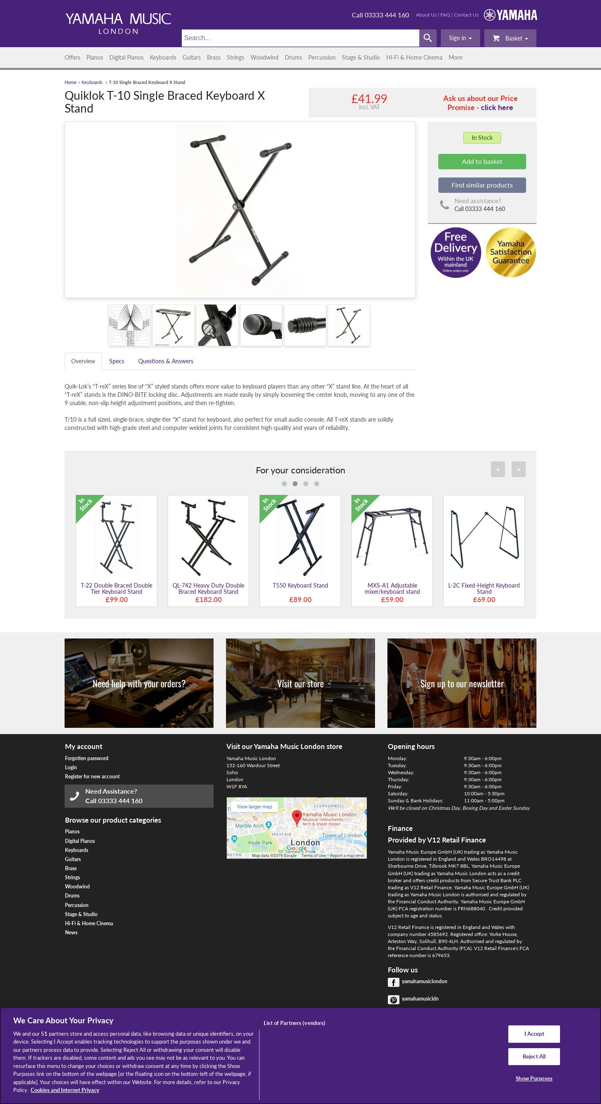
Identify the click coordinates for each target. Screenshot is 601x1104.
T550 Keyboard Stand (300, 585)
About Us (426, 15)
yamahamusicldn (420, 999)
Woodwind (264, 57)
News (71, 932)
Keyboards (163, 57)
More (455, 57)
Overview (83, 361)
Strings (235, 57)
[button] (460, 38)
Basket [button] (510, 38)
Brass (214, 57)
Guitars (192, 57)
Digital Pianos (126, 57)
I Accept (534, 1033)
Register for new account (92, 776)
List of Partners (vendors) (294, 1023)
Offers (72, 57)
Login (71, 767)
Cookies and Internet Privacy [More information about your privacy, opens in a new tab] (65, 1090)
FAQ (445, 15)
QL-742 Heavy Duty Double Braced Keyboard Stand (208, 588)
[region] (300, 1055)
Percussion (322, 57)
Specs (116, 361)
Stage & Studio (361, 57)
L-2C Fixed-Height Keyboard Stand (484, 588)
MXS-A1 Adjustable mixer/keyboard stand (392, 588)
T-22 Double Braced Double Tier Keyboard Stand (116, 588)
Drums (293, 57)
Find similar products (482, 185)
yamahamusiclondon (424, 981)
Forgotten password (86, 758)
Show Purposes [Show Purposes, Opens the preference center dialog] (534, 1078)
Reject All (534, 1056)
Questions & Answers (165, 361)
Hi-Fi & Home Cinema (414, 57)
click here (497, 107)
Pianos (95, 57)
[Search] (301, 38)
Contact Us (466, 15)
